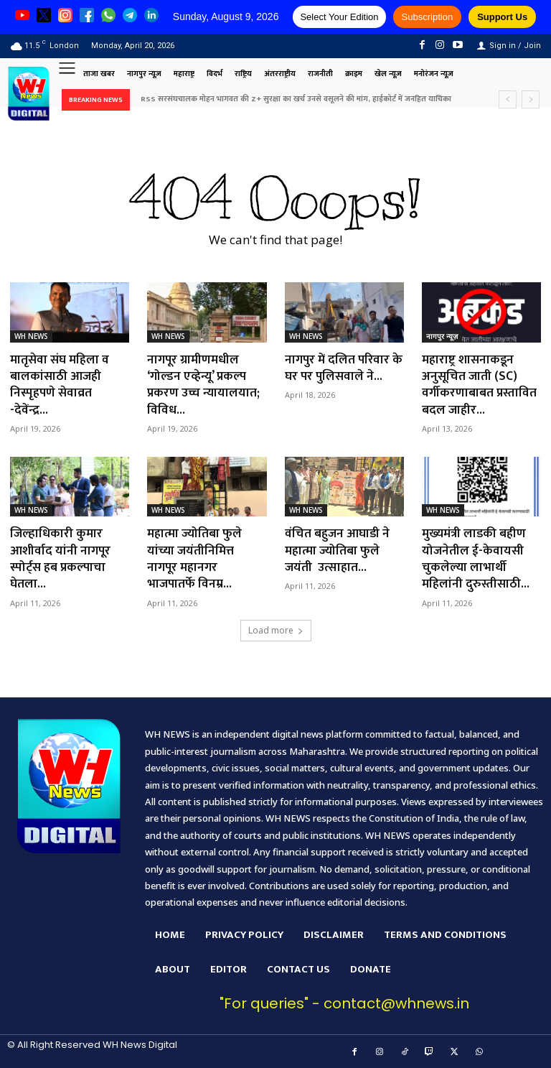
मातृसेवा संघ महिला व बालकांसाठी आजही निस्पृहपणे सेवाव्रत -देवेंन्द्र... (61, 385)
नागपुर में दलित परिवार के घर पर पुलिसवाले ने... (341, 368)
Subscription (427, 16)
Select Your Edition (339, 16)
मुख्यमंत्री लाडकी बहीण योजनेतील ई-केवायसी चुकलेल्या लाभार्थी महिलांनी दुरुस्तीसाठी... (477, 559)
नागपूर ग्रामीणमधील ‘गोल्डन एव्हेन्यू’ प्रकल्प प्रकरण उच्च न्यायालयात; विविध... (204, 385)
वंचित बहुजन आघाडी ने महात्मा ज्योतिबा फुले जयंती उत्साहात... (338, 550)
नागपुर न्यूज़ (442, 336)
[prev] (508, 99)
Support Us (502, 16)
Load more (275, 630)
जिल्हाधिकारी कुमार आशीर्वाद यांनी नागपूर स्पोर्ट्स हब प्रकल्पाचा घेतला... (61, 559)
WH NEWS (31, 336)
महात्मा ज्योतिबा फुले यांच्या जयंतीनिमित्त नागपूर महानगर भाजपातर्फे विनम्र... (196, 559)
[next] (531, 99)
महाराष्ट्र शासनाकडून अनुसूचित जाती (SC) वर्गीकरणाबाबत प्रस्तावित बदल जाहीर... (481, 385)
